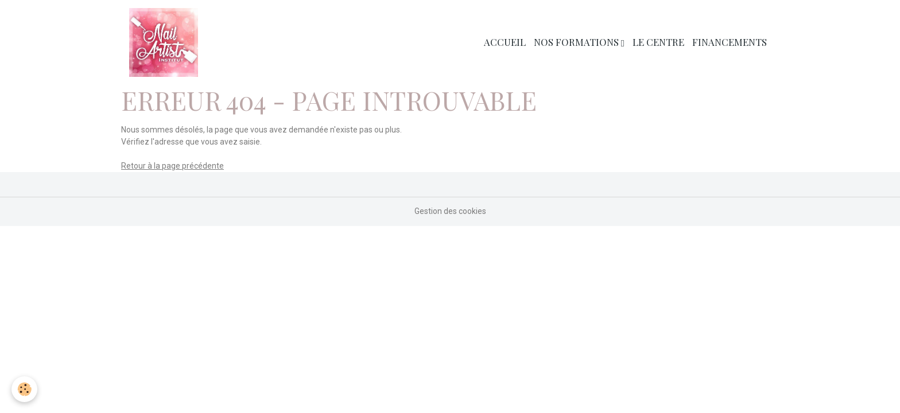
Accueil (505, 42)
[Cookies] (24, 389)
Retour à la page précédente (172, 165)
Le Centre (658, 42)
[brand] (165, 42)
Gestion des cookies (450, 211)
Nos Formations (577, 42)
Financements (729, 42)
